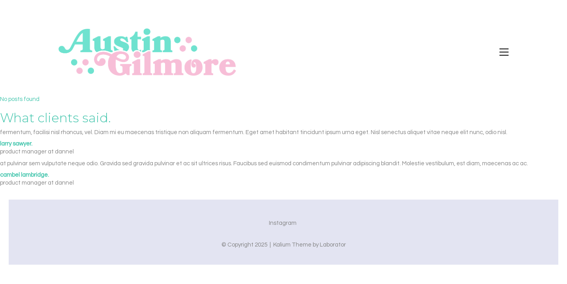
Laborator (333, 245)
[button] (504, 52)
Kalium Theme (292, 245)
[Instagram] (283, 223)
